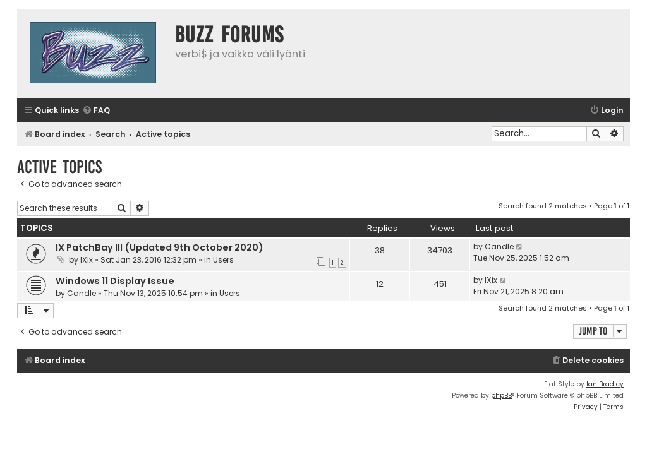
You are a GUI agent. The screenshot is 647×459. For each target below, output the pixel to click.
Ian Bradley (605, 384)
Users (223, 259)
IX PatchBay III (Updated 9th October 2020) (159, 247)
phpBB (501, 395)
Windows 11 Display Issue (115, 281)
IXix (86, 259)
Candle (499, 246)
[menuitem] (96, 110)
